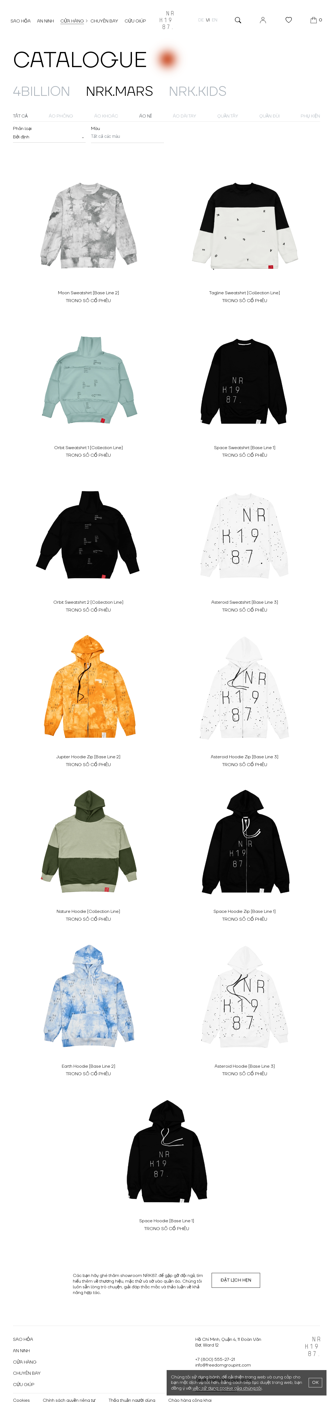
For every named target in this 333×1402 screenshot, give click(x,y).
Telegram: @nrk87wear (97, 1394)
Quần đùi (269, 116)
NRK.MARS (134, 91)
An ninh (48, 22)
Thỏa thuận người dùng (134, 1384)
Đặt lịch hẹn (236, 1264)
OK (315, 1382)
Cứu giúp (137, 22)
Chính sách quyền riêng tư (70, 1384)
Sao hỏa (23, 22)
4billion (46, 91)
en (212, 21)
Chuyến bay (107, 22)
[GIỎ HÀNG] (314, 21)
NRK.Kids (222, 91)
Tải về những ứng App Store (223, 1363)
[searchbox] (127, 137)
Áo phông (61, 116)
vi (205, 21)
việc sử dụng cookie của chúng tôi (227, 1388)
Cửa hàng (74, 22)
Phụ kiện (310, 116)
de (198, 21)
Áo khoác (106, 116)
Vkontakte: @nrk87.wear (37, 1394)
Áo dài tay (184, 116)
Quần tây (227, 116)
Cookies (21, 1384)
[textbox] (21, 137)
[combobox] (49, 137)
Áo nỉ (145, 116)
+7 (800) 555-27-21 (215, 1344)
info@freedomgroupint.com (223, 1349)
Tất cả (20, 116)
